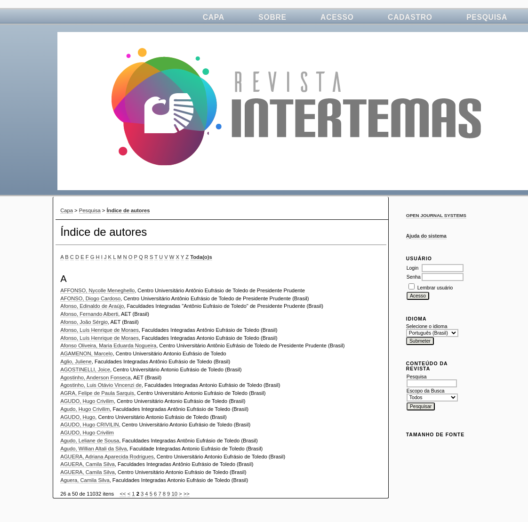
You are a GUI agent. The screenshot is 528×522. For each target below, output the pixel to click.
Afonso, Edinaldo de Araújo (92, 306)
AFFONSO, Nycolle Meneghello (97, 290)
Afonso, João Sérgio (84, 322)
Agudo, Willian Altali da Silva (93, 448)
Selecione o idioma (427, 326)
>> (187, 494)
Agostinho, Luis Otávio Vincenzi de (101, 385)
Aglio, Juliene (76, 361)
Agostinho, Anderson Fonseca (95, 377)
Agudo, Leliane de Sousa (89, 440)
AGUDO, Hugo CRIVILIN (89, 424)
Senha (414, 277)
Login (412, 268)
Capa (213, 17)
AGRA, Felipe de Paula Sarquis (97, 393)
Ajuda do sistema (426, 236)
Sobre (272, 17)
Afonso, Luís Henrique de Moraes (99, 330)
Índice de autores (128, 210)
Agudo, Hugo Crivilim (85, 409)
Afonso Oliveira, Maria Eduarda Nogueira (108, 345)
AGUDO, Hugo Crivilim (87, 401)
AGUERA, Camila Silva (87, 464)
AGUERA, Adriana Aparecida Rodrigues (106, 456)
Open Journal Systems (436, 215)
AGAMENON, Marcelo (86, 353)
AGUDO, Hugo (77, 417)
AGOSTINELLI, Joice (85, 369)
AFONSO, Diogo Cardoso (90, 298)
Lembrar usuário (435, 287)
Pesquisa (486, 17)
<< (123, 494)
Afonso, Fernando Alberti (89, 314)
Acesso (337, 17)
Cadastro (410, 17)
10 (174, 494)
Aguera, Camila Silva (84, 480)
